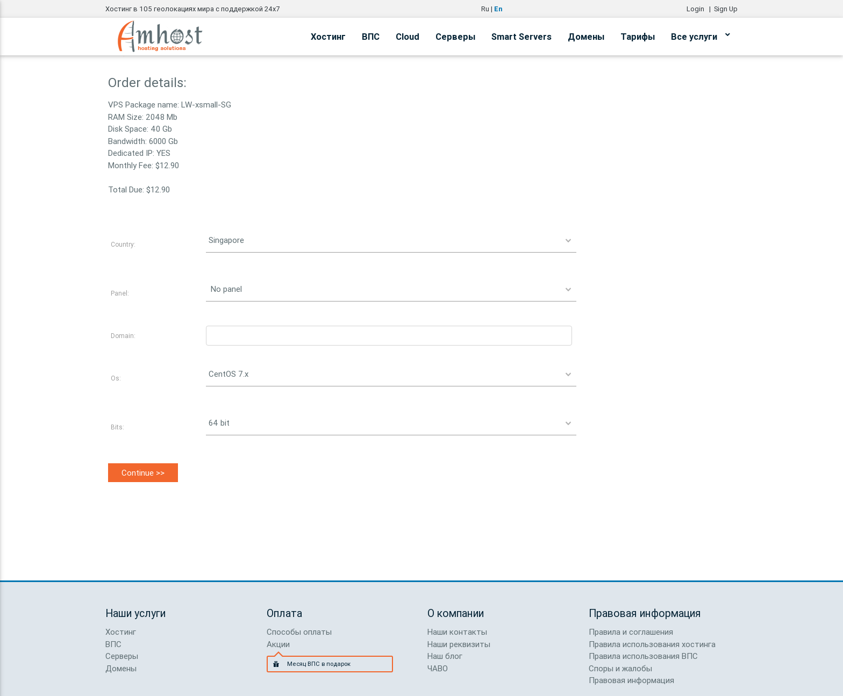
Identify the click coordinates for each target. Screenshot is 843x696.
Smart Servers (521, 36)
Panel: (120, 293)
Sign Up (726, 8)
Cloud (407, 36)
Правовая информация (631, 680)
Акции (278, 644)
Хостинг (328, 36)
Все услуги (700, 35)
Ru (485, 8)
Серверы (455, 36)
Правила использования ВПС (643, 656)
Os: (116, 378)
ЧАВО (437, 668)
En (498, 8)
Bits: (117, 427)
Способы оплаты (299, 632)
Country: (123, 244)
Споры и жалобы (620, 668)
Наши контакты (457, 632)
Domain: (123, 336)
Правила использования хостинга (652, 644)
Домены (586, 36)
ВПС (371, 36)
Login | (700, 8)
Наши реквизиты (458, 644)
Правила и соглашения (631, 632)
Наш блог (444, 656)
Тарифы (637, 36)
